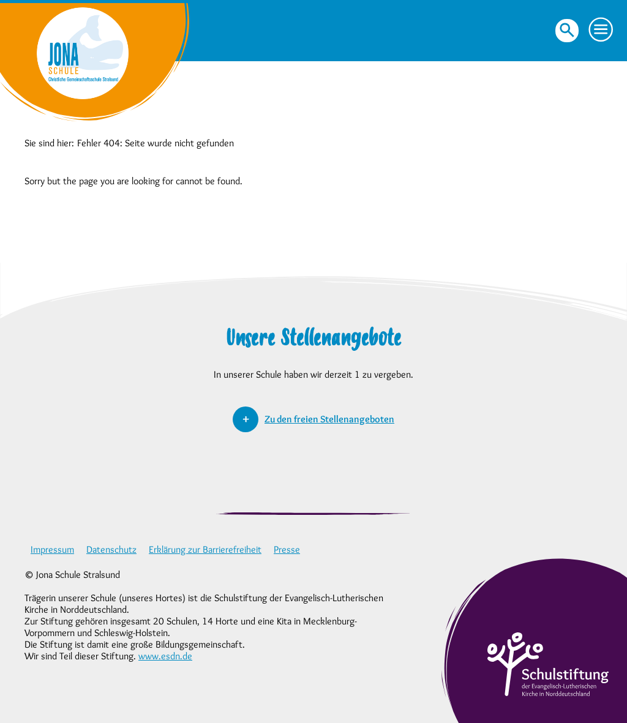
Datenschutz (111, 549)
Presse (287, 549)
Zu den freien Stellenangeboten (329, 419)
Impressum (52, 549)
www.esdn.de (165, 656)
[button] (601, 30)
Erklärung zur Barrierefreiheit (205, 549)
